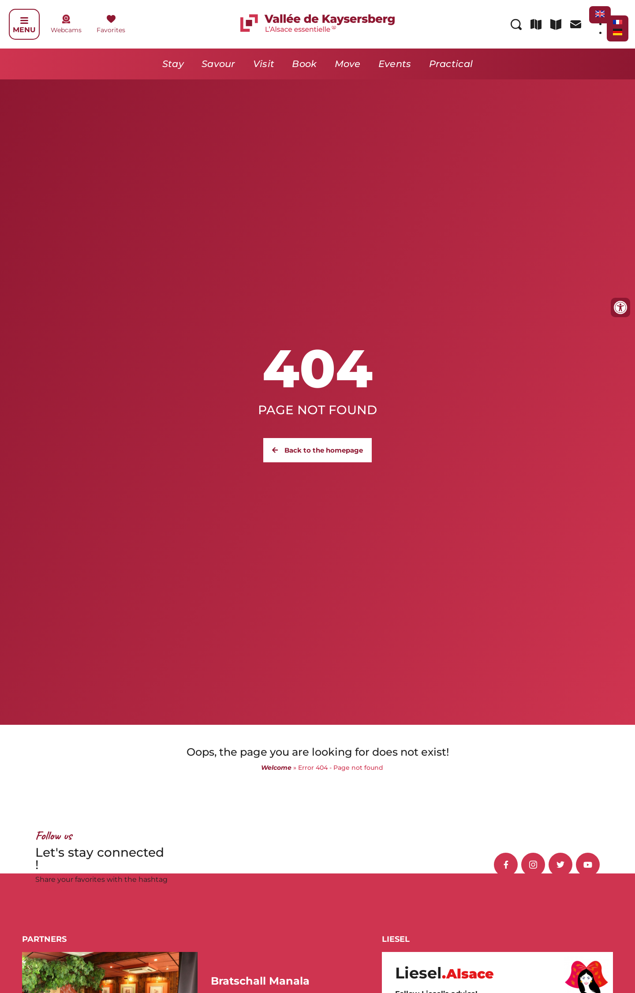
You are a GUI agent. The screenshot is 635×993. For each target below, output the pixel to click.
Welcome (276, 767)
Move (348, 63)
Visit (264, 63)
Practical (451, 63)
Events (394, 63)
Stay (173, 63)
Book (304, 63)
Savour (218, 63)
